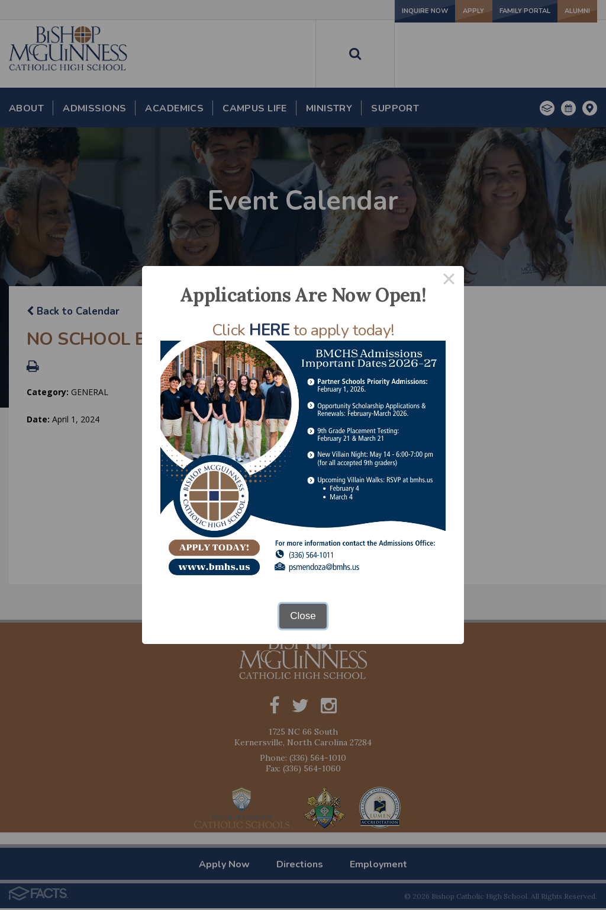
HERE (269, 330)
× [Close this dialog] (449, 281)
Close (302, 615)
